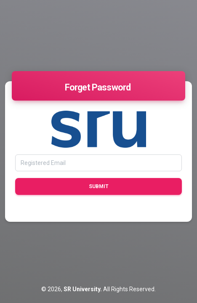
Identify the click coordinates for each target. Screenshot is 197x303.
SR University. (83, 289)
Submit (99, 186)
